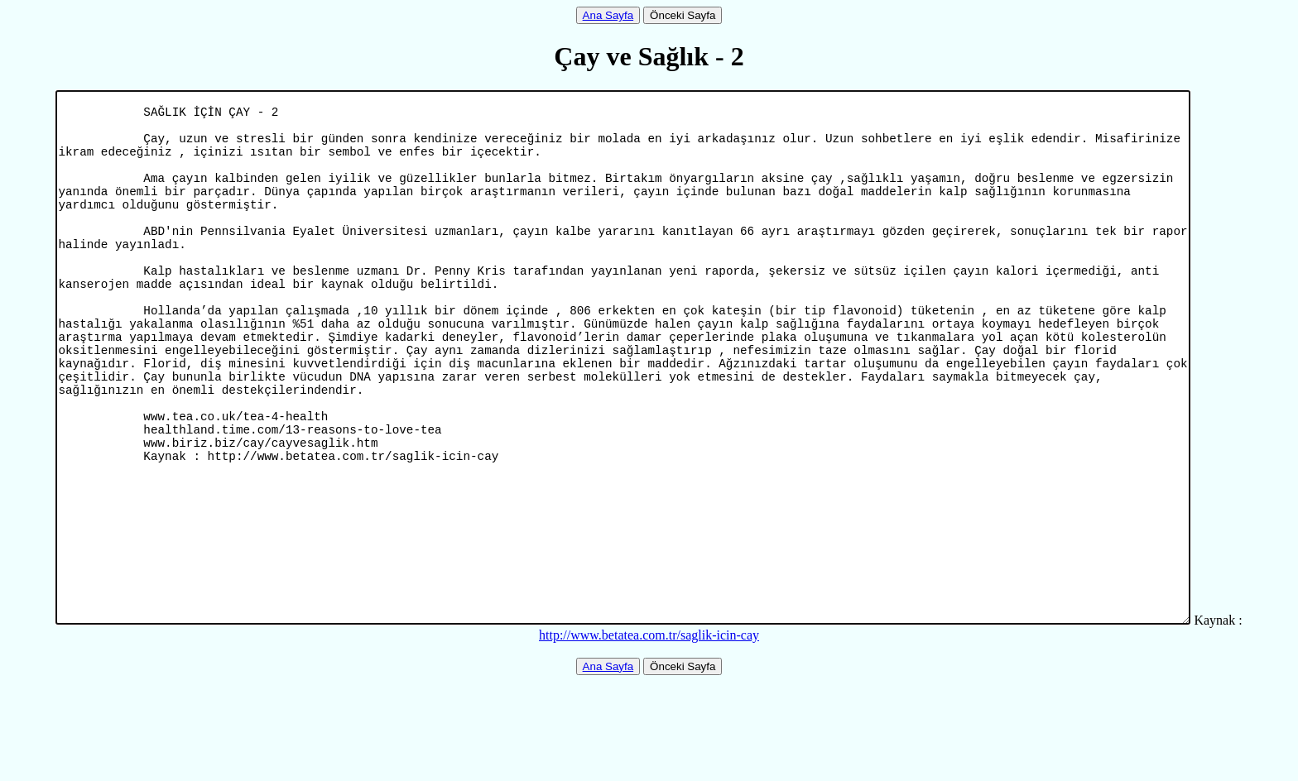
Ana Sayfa (608, 15)
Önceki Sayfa (682, 15)
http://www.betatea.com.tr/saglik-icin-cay (649, 734)
